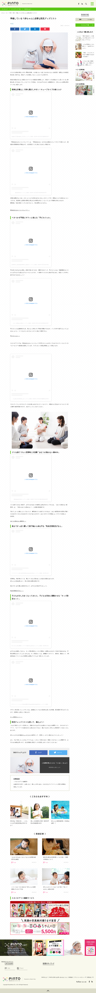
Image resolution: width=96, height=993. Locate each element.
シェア (40, 752)
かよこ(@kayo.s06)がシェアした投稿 (22, 323)
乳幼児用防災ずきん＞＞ (17, 590)
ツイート (59, 752)
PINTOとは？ (27, 9)
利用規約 (71, 977)
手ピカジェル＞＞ (15, 336)
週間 (80, 19)
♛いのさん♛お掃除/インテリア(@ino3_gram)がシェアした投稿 (27, 645)
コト (9, 968)
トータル (90, 19)
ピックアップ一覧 (16, 9)
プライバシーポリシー (79, 977)
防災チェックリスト (25, 735)
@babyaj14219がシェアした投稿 (21, 499)
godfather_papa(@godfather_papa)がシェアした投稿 (24, 264)
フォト (22, 968)
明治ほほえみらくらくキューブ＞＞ (20, 210)
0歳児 (12, 23)
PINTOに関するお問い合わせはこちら (58, 977)
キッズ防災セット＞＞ (16, 717)
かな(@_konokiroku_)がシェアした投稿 (22, 398)
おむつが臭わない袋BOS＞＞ (18, 521)
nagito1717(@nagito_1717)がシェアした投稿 (22, 136)
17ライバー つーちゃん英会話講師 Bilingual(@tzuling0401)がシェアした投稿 (30, 704)
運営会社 (89, 977)
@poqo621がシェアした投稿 (22, 192)
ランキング (5, 9)
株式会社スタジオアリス (7, 961)
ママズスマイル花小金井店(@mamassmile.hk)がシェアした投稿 (27, 573)
